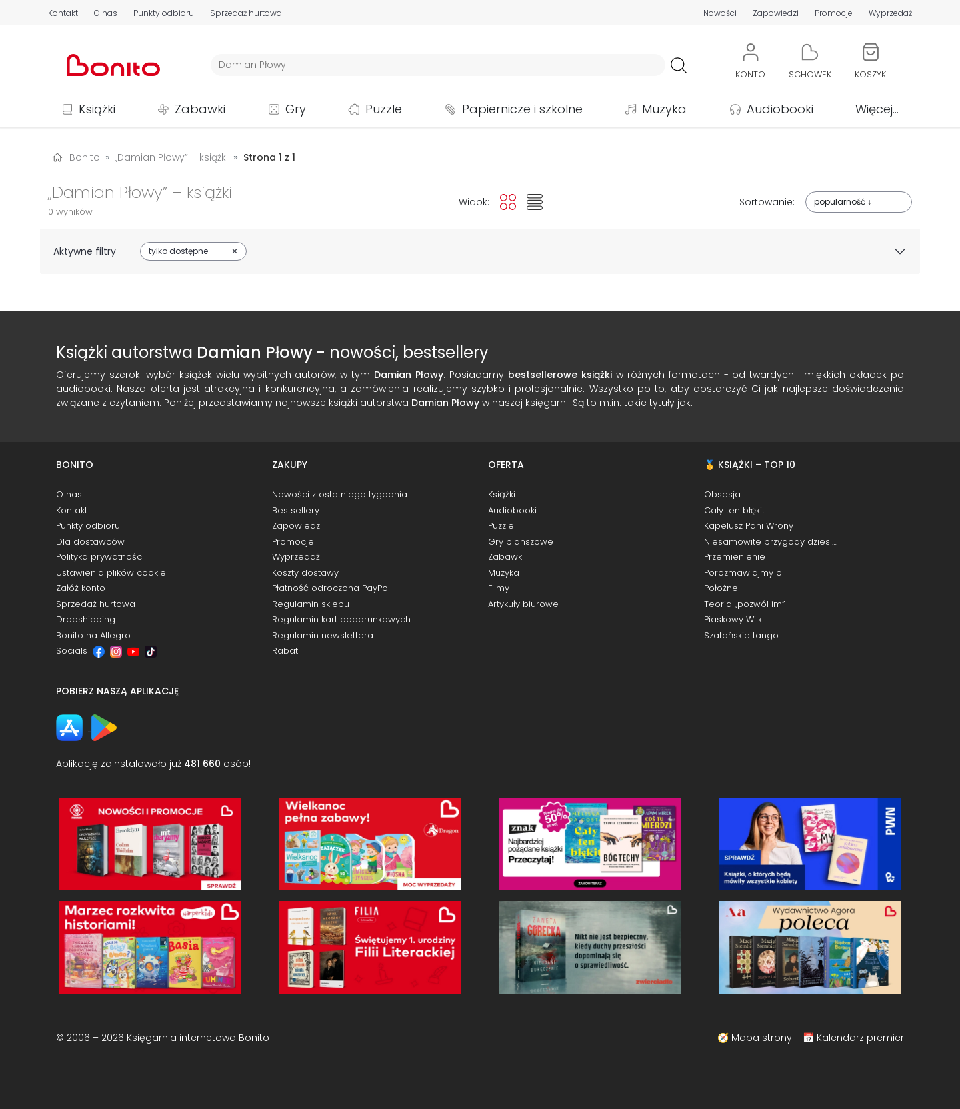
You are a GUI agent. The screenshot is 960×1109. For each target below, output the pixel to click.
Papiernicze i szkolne (522, 109)
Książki (97, 109)
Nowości (720, 13)
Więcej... (877, 109)
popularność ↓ (842, 201)
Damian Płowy (445, 402)
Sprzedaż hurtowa (246, 13)
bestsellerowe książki (560, 374)
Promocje (834, 13)
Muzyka (664, 109)
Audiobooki (780, 109)
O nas (105, 13)
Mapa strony (761, 1037)
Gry (295, 109)
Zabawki (200, 109)
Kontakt (63, 13)
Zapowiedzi (776, 13)
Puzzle (383, 109)
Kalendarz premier (860, 1037)
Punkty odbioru (163, 13)
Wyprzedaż (890, 13)
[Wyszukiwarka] (438, 65)
